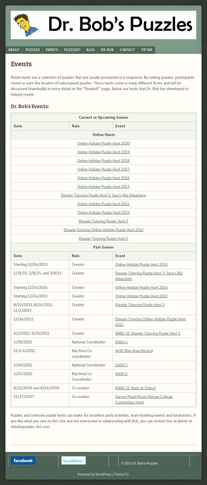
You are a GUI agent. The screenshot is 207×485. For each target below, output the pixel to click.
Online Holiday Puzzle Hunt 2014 (103, 203)
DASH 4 (121, 342)
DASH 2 (121, 373)
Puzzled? (72, 50)
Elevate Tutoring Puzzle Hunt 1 (103, 238)
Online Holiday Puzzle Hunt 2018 (103, 160)
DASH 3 (121, 365)
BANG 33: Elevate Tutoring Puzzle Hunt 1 (147, 333)
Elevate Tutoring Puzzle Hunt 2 (103, 221)
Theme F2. (122, 474)
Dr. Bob (107, 50)
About (14, 50)
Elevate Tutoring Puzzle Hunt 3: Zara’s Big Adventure (103, 195)
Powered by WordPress (94, 474)
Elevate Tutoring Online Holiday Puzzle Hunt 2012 (103, 229)
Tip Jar (146, 50)
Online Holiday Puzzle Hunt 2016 (103, 177)
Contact (127, 50)
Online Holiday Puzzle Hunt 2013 (104, 212)
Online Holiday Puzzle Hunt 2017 (103, 169)
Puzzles (33, 50)
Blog (90, 50)
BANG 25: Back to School (135, 388)
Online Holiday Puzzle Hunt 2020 (103, 143)
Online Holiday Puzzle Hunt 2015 (103, 186)
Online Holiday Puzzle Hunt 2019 (103, 152)
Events (52, 50)
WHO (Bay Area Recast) (134, 350)
